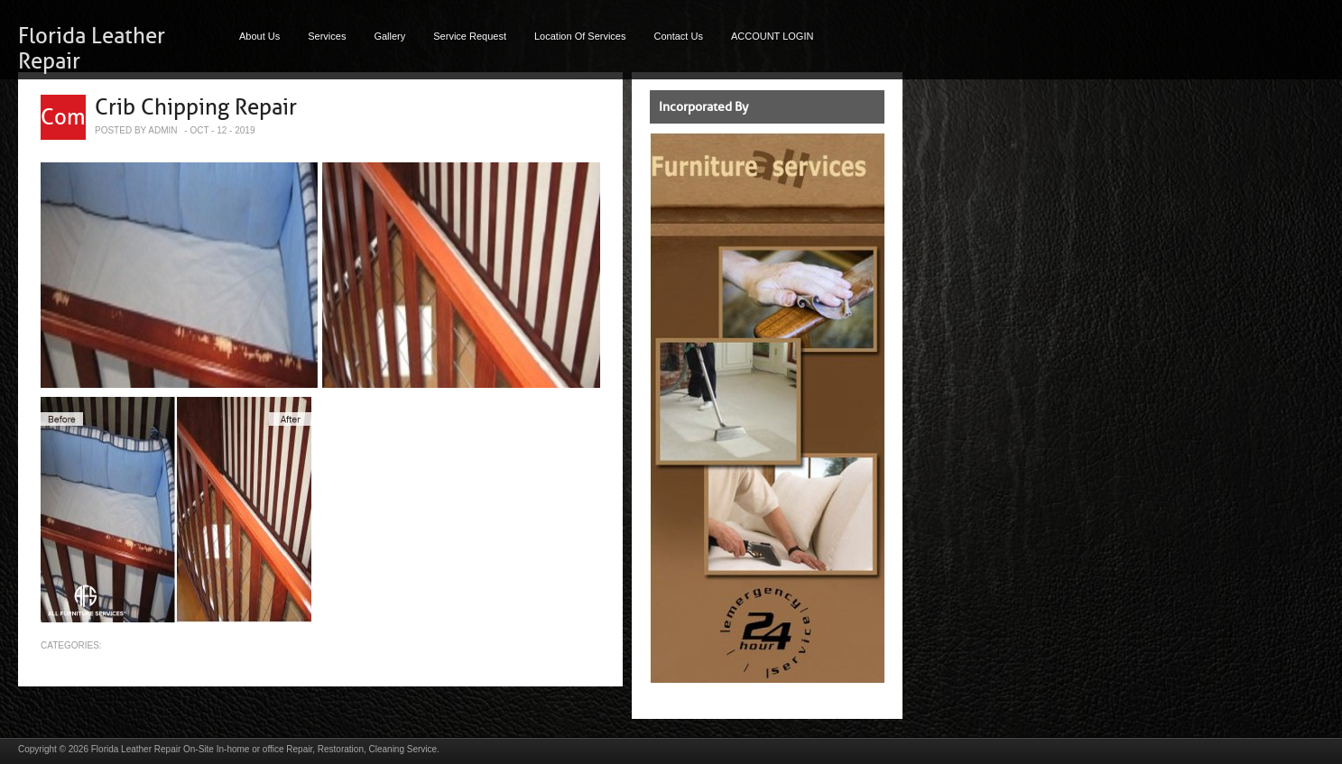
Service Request (469, 36)
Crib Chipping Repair (196, 107)
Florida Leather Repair (136, 749)
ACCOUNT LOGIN (772, 36)
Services (327, 36)
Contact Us (678, 36)
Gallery (389, 36)
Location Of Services (580, 36)
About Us (259, 36)
